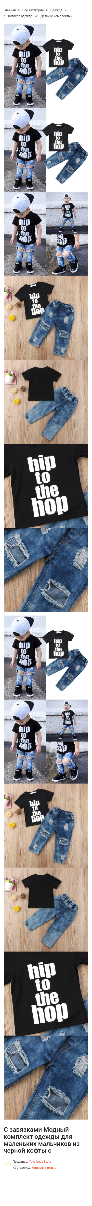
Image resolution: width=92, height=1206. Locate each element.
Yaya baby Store (40, 1161)
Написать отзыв (44, 1167)
